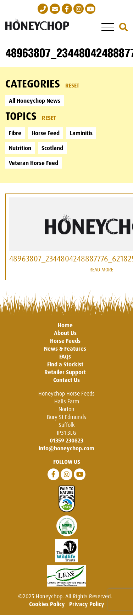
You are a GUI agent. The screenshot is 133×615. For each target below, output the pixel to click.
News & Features (65, 348)
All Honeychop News (34, 100)
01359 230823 (66, 440)
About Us (65, 332)
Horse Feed (46, 133)
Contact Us (66, 379)
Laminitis (81, 133)
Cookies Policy (47, 604)
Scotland (52, 148)
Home (65, 325)
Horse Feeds (65, 340)
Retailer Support (65, 372)
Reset (72, 85)
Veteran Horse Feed (33, 162)
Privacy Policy (86, 604)
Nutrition (20, 148)
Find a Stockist (65, 364)
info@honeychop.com (66, 448)
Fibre (15, 133)
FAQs (65, 356)
